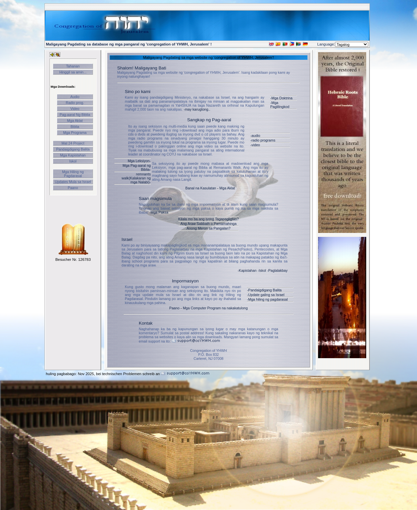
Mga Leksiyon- (139, 161)
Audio (74, 97)
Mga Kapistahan (73, 155)
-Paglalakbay (277, 270)
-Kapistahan (247, 270)
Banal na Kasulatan (200, 188)
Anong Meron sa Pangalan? (208, 228)
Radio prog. (75, 103)
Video (74, 109)
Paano (73, 188)
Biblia (74, 127)
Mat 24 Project (72, 143)
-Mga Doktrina (281, 98)
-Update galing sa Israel (266, 295)
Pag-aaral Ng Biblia (75, 115)
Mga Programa (74, 133)
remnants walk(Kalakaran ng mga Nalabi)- (136, 178)
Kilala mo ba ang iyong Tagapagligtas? (208, 219)
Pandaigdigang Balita (73, 149)
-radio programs (262, 140)
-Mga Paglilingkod (279, 105)
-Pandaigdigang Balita (264, 290)
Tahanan (73, 66)
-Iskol (262, 270)
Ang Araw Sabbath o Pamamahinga (209, 224)
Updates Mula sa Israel (73, 182)
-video (255, 145)
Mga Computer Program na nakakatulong (215, 308)
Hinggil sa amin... (73, 72)
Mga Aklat (75, 121)
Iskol (73, 161)
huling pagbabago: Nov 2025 (70, 374)
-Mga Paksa (158, 212)
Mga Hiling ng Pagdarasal (73, 174)
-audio (255, 136)
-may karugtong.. (197, 109)
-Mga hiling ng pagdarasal (267, 299)
